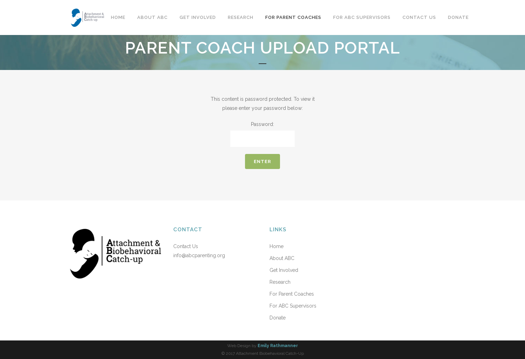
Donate (278, 318)
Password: (262, 134)
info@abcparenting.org (199, 255)
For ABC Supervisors (293, 306)
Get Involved (284, 270)
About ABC (282, 258)
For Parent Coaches (292, 294)
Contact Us (185, 246)
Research (280, 282)
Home (277, 246)
